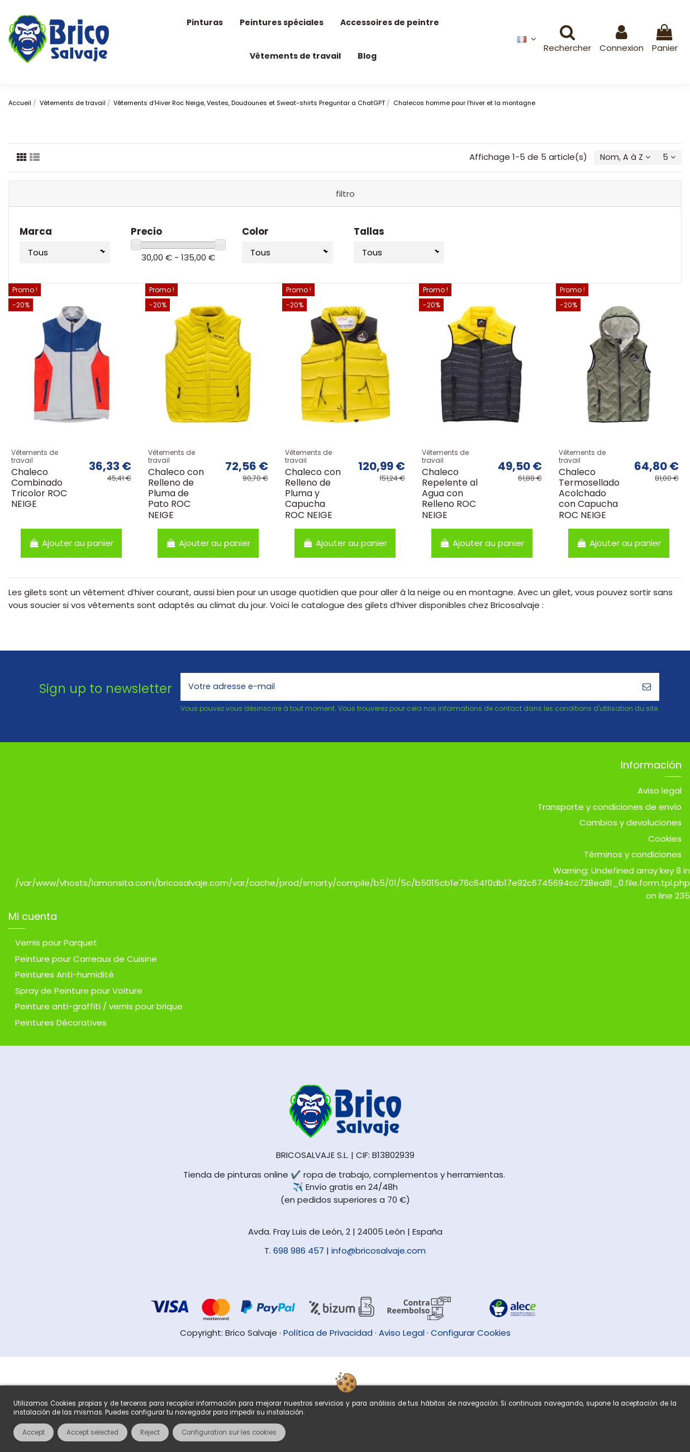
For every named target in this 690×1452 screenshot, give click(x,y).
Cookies (665, 841)
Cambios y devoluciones (630, 825)
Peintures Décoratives (61, 1025)
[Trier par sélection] (622, 158)
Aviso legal (659, 793)
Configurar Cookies (471, 1335)
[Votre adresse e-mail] (407, 689)
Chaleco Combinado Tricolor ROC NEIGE (39, 489)
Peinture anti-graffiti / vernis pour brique (99, 1009)
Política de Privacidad (328, 1335)
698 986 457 (298, 1253)
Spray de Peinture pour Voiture (78, 993)
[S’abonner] (646, 689)
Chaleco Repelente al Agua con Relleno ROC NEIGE (450, 495)
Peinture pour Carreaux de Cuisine (86, 961)
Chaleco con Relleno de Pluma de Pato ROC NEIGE (176, 495)
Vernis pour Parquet (56, 945)
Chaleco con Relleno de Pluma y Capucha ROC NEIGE (313, 495)
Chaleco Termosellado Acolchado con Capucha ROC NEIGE (589, 495)
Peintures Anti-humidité (64, 977)
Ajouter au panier (71, 543)
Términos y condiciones (633, 857)
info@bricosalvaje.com (378, 1253)
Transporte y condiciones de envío (609, 809)
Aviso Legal (402, 1335)
